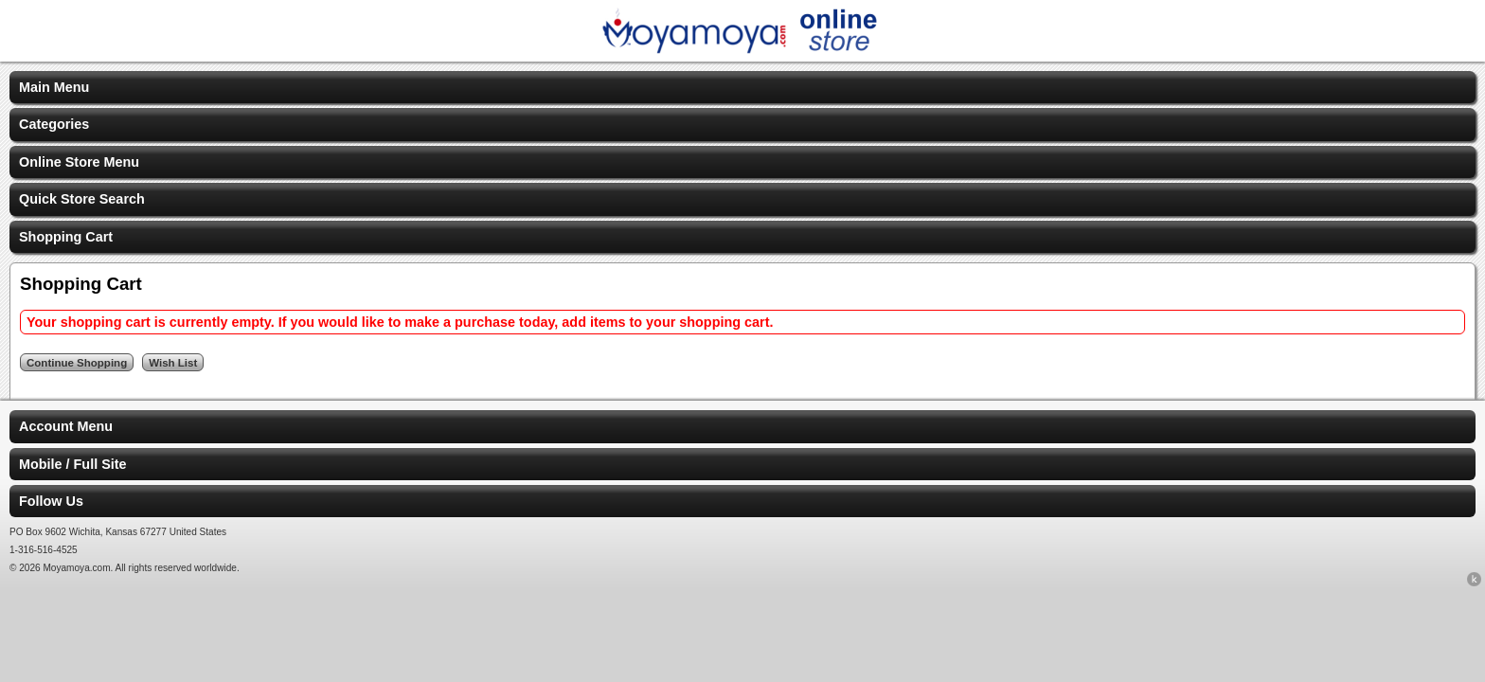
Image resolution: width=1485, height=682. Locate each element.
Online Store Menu (79, 162)
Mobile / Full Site (73, 464)
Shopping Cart (66, 236)
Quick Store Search (82, 198)
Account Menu (66, 426)
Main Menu (54, 87)
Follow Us (51, 501)
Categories (54, 124)
